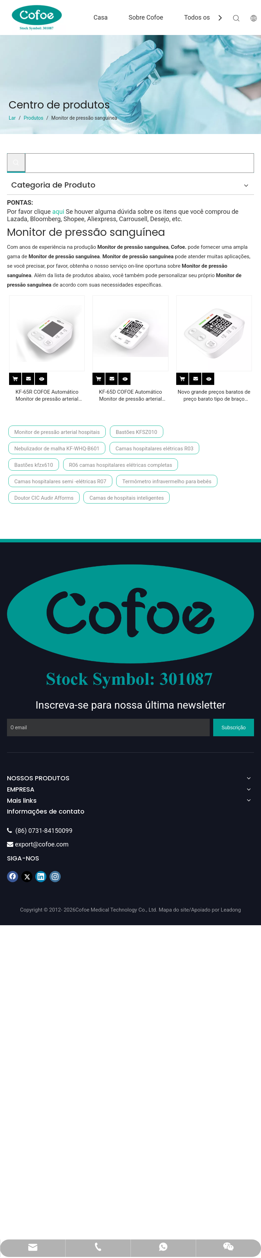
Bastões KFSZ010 (136, 432)
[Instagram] (55, 876)
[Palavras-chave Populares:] (16, 162)
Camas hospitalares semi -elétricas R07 (60, 481)
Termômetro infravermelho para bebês (166, 481)
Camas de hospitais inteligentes (126, 498)
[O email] (108, 727)
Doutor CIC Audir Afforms (44, 498)
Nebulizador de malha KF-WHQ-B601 (56, 448)
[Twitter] (26, 876)
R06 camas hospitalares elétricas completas (120, 465)
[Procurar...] (139, 163)
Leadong (231, 910)
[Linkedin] (40, 876)
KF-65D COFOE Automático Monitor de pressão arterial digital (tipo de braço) (130, 395)
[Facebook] (12, 876)
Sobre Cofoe (146, 17)
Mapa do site (174, 910)
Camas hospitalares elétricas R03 (154, 448)
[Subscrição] (233, 727)
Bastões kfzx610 (33, 465)
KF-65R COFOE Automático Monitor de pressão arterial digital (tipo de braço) (47, 395)
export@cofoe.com (37, 844)
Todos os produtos (210, 17)
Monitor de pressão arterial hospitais (57, 432)
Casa (101, 17)
